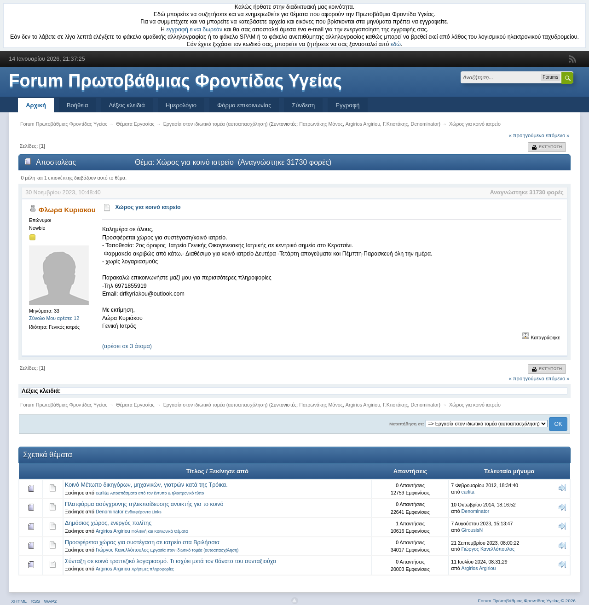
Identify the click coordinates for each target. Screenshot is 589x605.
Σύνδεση (303, 105)
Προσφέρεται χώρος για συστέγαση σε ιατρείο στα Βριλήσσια (142, 542)
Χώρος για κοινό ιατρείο (148, 207)
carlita (102, 492)
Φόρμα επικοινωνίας (244, 105)
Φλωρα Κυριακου (67, 210)
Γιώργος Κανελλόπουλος (122, 550)
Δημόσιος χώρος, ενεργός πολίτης (108, 523)
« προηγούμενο (526, 135)
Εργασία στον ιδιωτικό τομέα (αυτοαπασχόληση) (194, 550)
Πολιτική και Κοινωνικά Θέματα (160, 531)
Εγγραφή (347, 105)
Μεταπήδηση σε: (406, 423)
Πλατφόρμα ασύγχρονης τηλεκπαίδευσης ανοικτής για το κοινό (144, 504)
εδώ (396, 44)
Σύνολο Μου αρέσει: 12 (54, 318)
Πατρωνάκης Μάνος (321, 124)
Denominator (424, 124)
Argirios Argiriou (363, 124)
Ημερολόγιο (181, 105)
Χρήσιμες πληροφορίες (153, 569)
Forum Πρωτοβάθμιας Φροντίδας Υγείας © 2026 (527, 600)
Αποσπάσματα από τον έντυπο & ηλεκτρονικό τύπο (157, 493)
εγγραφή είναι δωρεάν (195, 29)
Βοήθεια (77, 105)
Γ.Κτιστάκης (395, 124)
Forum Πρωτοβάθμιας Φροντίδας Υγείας (175, 80)
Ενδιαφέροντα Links (143, 512)
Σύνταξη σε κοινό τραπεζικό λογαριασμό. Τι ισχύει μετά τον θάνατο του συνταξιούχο (170, 561)
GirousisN (472, 530)
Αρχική (36, 105)
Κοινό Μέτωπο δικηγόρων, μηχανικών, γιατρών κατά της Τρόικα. (146, 485)
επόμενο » (558, 135)
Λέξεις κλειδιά (126, 105)
